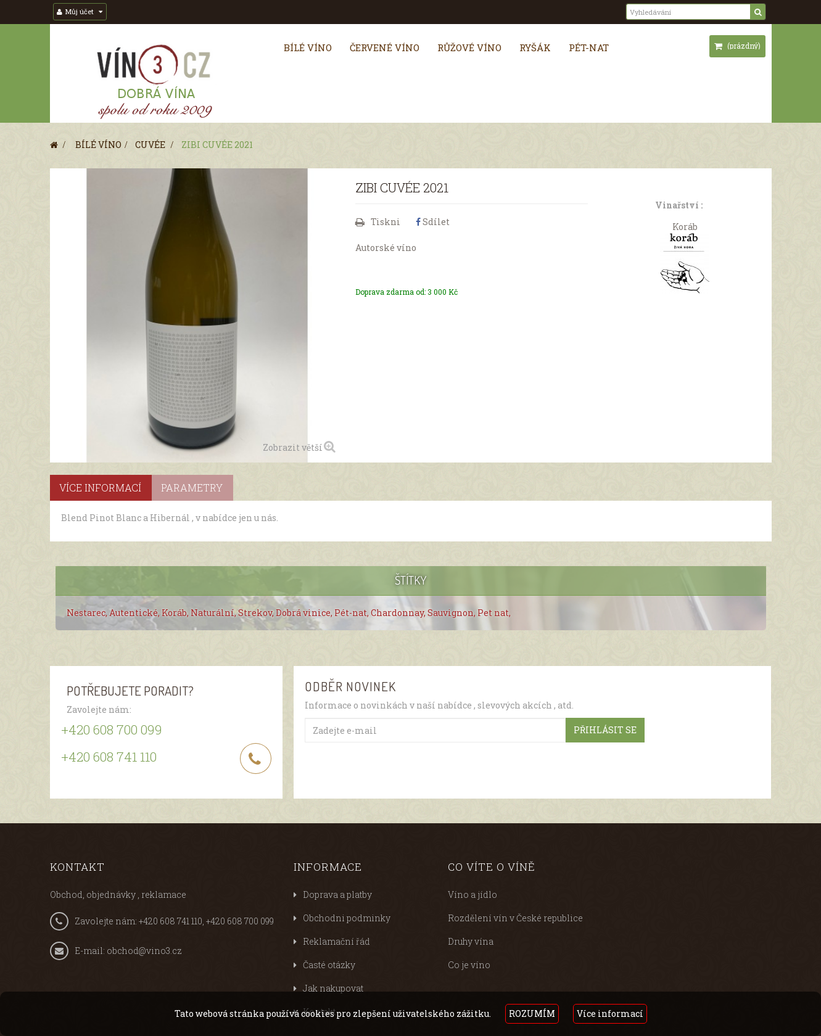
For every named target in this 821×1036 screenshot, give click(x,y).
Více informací (610, 1013)
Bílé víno (308, 47)
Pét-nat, (352, 613)
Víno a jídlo (472, 894)
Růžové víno (469, 47)
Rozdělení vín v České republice (515, 918)
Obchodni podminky (346, 918)
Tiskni (385, 222)
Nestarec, (88, 613)
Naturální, (214, 613)
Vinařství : (679, 205)
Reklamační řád (336, 941)
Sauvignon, (452, 613)
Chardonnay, (399, 613)
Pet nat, (494, 613)
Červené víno (384, 47)
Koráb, (176, 613)
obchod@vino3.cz (144, 950)
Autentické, (135, 613)
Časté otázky (329, 965)
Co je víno (469, 965)
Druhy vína (470, 941)
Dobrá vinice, (305, 613)
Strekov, (257, 613)
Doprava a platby (337, 894)
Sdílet (433, 222)
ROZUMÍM (532, 1013)
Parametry (192, 487)
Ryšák (535, 47)
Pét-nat (589, 47)
